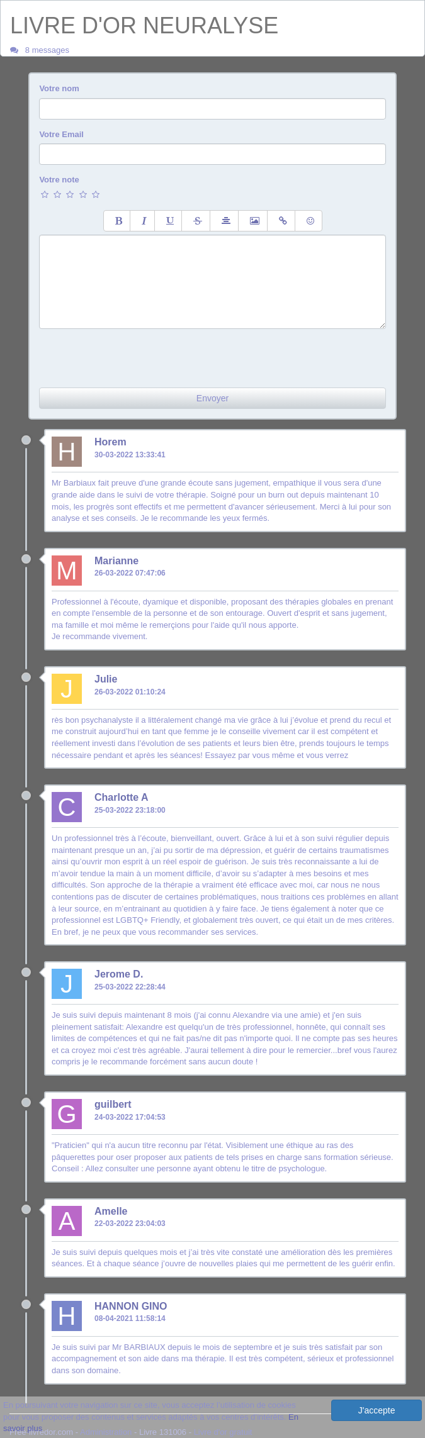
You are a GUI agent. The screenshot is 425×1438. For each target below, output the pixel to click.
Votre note (59, 179)
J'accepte (376, 1410)
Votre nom (59, 88)
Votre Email (61, 134)
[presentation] (134, 353)
